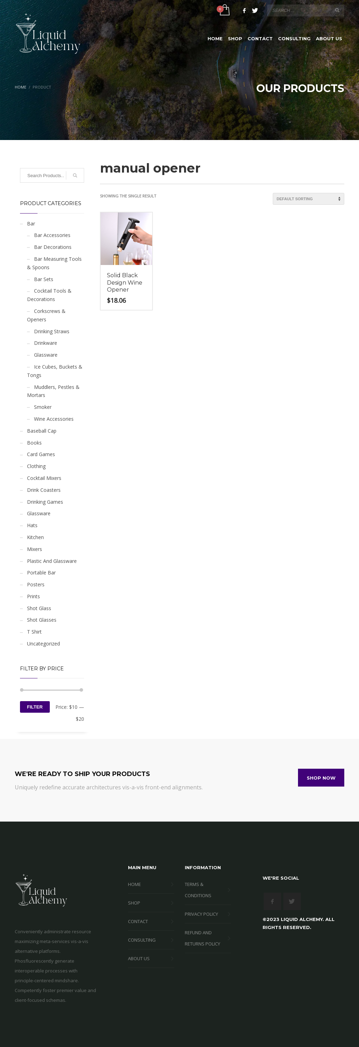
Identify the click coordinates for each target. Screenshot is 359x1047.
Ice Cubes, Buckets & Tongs (54, 370)
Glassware (45, 354)
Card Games (41, 454)
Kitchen (35, 537)
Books (34, 442)
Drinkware (45, 343)
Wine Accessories (54, 419)
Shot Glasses (41, 619)
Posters (36, 584)
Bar (31, 223)
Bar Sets (43, 279)
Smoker (43, 407)
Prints (33, 596)
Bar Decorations (53, 247)
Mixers (34, 549)
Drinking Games (45, 501)
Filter (35, 707)
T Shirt (34, 631)
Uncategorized (43, 643)
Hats (32, 525)
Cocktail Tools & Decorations (49, 294)
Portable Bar (41, 572)
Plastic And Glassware (52, 561)
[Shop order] (308, 199)
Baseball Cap (41, 430)
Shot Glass (39, 608)
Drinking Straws (51, 331)
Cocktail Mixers (44, 478)
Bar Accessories (52, 235)
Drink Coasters (44, 490)
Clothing (36, 466)
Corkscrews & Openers (46, 315)
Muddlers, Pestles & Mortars (53, 391)
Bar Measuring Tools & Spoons (54, 263)
